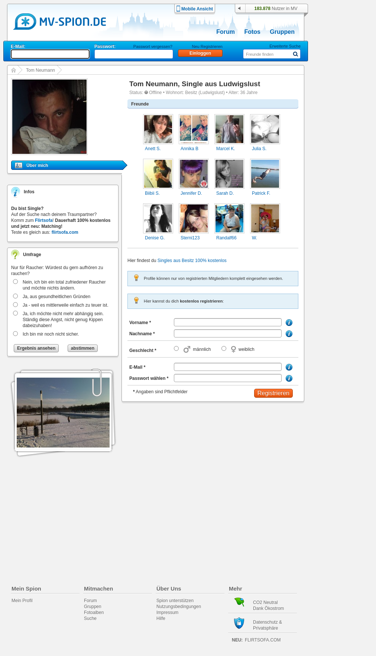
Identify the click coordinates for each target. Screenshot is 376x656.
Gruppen (282, 32)
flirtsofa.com (65, 232)
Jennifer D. (191, 193)
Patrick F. (261, 193)
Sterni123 (190, 237)
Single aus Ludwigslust (221, 84)
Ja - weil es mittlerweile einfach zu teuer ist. (65, 305)
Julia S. (259, 148)
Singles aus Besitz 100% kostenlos (192, 260)
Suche (90, 618)
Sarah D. (225, 193)
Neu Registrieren (207, 46)
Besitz (191, 92)
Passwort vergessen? (152, 46)
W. (254, 237)
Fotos (252, 32)
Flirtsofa (43, 220)
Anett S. (153, 148)
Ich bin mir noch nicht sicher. (51, 334)
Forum (225, 32)
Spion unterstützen (175, 600)
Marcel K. (225, 148)
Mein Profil (22, 600)
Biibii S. (152, 193)
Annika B (189, 148)
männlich (202, 349)
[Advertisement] (345, 212)
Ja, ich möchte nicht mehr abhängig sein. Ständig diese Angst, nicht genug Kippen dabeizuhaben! (63, 319)
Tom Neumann (40, 70)
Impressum (167, 612)
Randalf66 (226, 237)
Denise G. (155, 237)
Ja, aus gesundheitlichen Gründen (56, 296)
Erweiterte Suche (285, 46)
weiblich (247, 349)
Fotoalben (94, 612)
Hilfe (160, 618)
